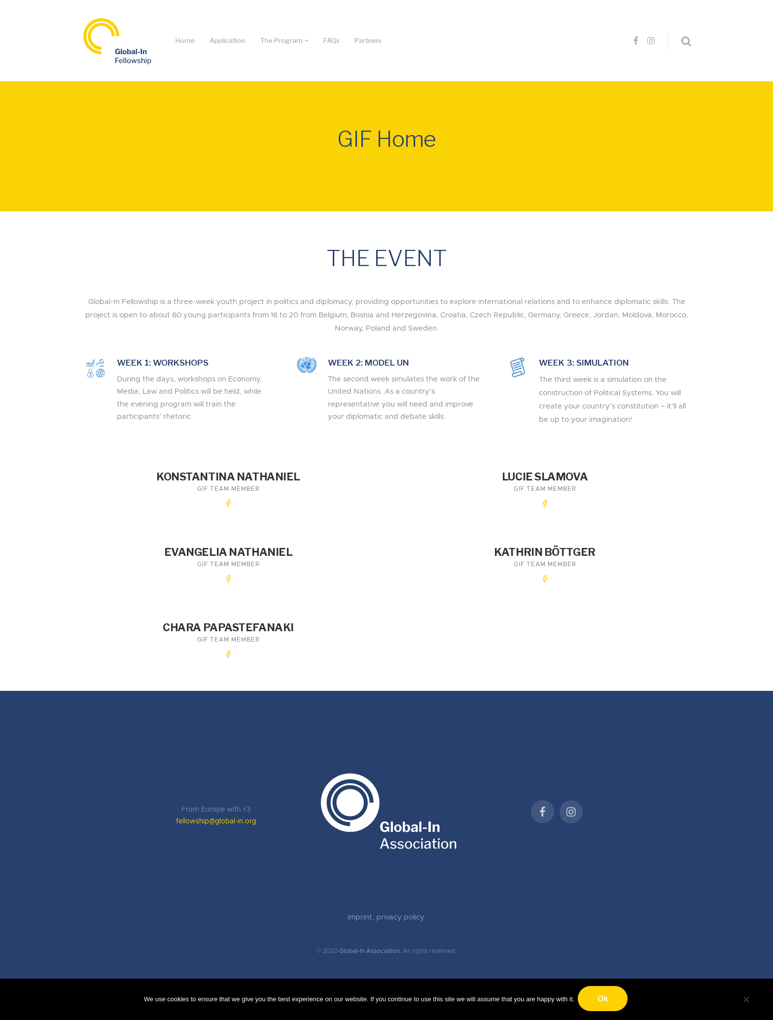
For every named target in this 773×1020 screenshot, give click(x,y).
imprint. (362, 906)
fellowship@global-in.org (216, 810)
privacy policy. (400, 906)
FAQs (331, 40)
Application (227, 40)
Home (185, 40)
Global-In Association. (370, 940)
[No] (746, 998)
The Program (281, 40)
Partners (368, 40)
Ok (604, 1000)
